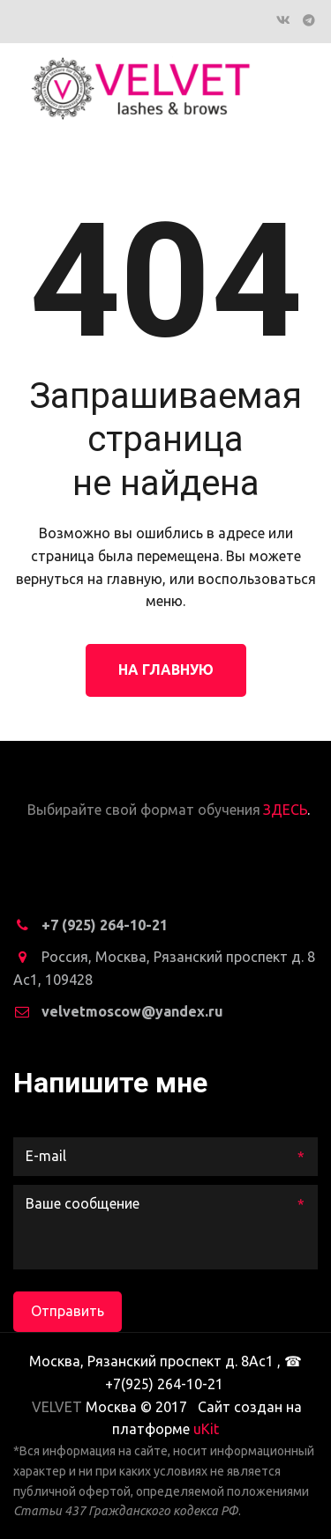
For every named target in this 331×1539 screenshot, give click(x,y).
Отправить (67, 1311)
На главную (166, 669)
